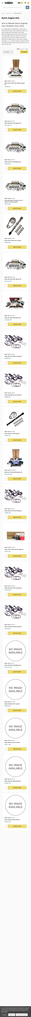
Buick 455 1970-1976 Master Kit (13, 123)
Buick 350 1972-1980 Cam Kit (12, 433)
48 (26, 48)
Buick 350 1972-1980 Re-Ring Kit (13, 356)
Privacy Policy (4, 1011)
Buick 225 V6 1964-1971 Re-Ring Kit (14, 549)
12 (20, 48)
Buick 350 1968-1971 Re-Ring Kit (13, 395)
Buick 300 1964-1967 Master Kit (13, 279)
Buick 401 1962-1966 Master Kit (13, 317)
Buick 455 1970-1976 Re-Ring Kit (13, 510)
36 (24, 48)
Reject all (11, 1015)
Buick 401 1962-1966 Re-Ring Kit (13, 626)
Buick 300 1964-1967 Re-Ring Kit (13, 588)
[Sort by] (8, 52)
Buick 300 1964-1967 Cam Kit (12, 703)
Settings (4, 1015)
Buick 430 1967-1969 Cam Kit (12, 819)
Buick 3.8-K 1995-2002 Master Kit (13, 472)
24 (22, 48)
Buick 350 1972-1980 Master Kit (13, 161)
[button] (20, 3)
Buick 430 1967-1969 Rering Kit (13, 781)
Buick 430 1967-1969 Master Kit (13, 665)
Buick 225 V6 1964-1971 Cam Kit (13, 240)
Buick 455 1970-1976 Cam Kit (12, 742)
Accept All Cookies (22, 1015)
